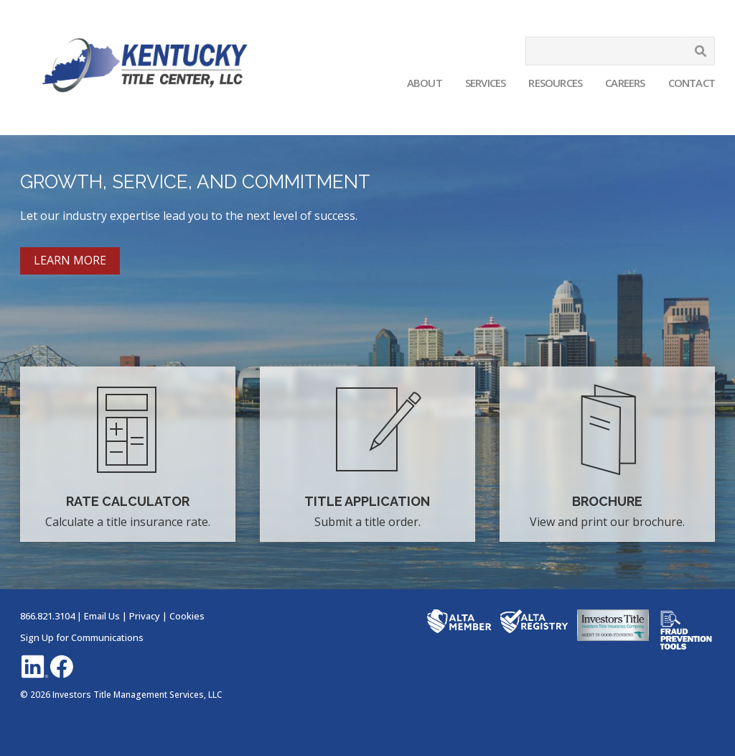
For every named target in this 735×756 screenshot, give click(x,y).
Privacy (144, 615)
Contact (691, 82)
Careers (625, 82)
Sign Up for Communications (82, 637)
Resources (555, 82)
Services (485, 82)
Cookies (187, 615)
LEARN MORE (70, 260)
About (424, 82)
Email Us (102, 615)
